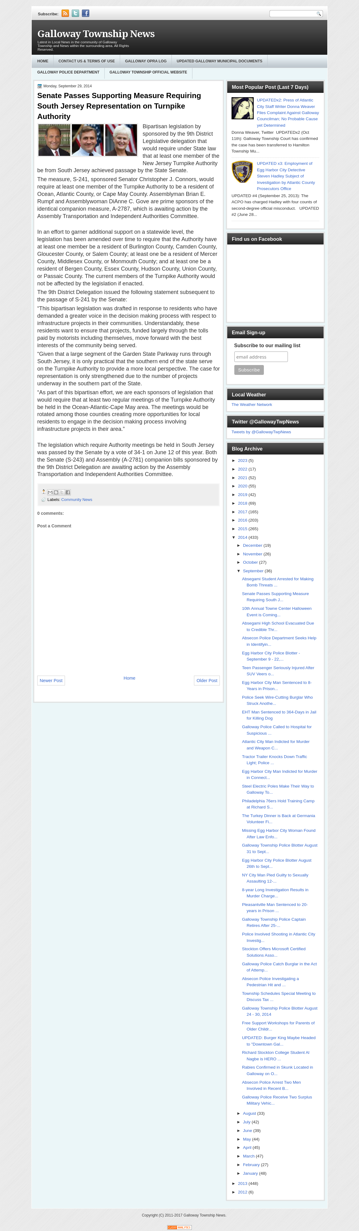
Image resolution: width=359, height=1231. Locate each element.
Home (42, 61)
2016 (243, 520)
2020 (243, 486)
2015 (243, 528)
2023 (243, 460)
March (249, 1156)
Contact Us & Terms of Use (86, 61)
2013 (243, 1183)
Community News (76, 499)
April (247, 1147)
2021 (243, 477)
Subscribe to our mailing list (267, 345)
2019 (243, 494)
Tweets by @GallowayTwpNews (261, 432)
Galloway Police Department (68, 72)
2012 (243, 1192)
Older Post (206, 680)
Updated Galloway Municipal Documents (219, 61)
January (251, 1173)
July (247, 1122)
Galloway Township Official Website (148, 72)
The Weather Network (252, 404)
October (251, 562)
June (248, 1130)
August (250, 1113)
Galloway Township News (96, 34)
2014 (243, 537)
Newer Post (51, 680)
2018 (243, 503)
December (253, 545)
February (252, 1164)
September (253, 571)
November (253, 554)
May (247, 1139)
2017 (243, 512)
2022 (243, 469)
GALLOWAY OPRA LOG (146, 61)
